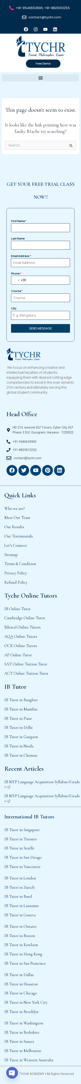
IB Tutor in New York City (26, 1002)
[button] (40, 77)
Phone (16, 273)
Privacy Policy (15, 572)
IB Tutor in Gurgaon (21, 736)
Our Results (14, 526)
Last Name (18, 238)
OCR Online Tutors (20, 645)
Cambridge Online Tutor (24, 617)
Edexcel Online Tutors (22, 627)
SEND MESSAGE (40, 328)
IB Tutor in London (20, 878)
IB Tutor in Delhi (18, 727)
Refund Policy (15, 582)
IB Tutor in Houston (21, 984)
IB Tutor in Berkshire (21, 1032)
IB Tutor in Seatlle (19, 848)
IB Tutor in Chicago (20, 993)
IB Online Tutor (17, 608)
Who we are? (14, 508)
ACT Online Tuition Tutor (26, 673)
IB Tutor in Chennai (20, 755)
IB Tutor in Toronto (20, 839)
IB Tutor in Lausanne (21, 905)
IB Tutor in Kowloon (21, 944)
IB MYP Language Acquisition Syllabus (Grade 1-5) (42, 784)
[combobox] (18, 280)
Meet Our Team (17, 517)
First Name (19, 221)
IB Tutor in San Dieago (23, 857)
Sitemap (11, 554)
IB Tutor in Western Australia (28, 1059)
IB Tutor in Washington (23, 1023)
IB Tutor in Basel (18, 896)
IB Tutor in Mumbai (20, 709)
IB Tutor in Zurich (19, 887)
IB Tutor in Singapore (22, 829)
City (13, 308)
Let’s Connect (15, 545)
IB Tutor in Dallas (19, 974)
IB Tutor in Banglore (21, 699)
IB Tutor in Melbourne (22, 1050)
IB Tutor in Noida (18, 746)
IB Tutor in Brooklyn (21, 1011)
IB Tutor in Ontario (20, 926)
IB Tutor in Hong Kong (23, 954)
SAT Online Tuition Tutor (25, 664)
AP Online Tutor (18, 654)
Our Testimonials (18, 536)
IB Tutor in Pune (18, 718)
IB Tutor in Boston (19, 935)
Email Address (21, 256)
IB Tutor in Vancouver (22, 866)
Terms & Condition (20, 563)
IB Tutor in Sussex (19, 1041)
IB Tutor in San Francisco (25, 963)
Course (17, 291)
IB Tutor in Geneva (20, 914)
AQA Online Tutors (20, 636)
